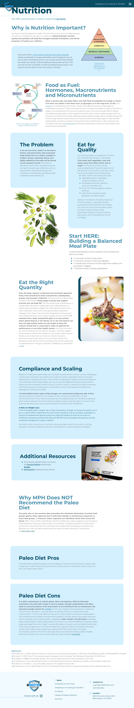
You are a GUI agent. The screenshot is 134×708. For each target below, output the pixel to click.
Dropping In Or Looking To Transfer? (110, 4)
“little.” (83, 217)
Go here (27, 467)
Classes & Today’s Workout (66, 695)
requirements (68, 124)
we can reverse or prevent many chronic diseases (51, 55)
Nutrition (58, 699)
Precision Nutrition (33, 465)
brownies (76, 634)
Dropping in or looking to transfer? (69, 688)
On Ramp (59, 691)
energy (48, 609)
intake (21, 346)
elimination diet (28, 531)
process (48, 106)
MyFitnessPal (29, 470)
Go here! (61, 19)
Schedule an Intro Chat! (65, 684)
